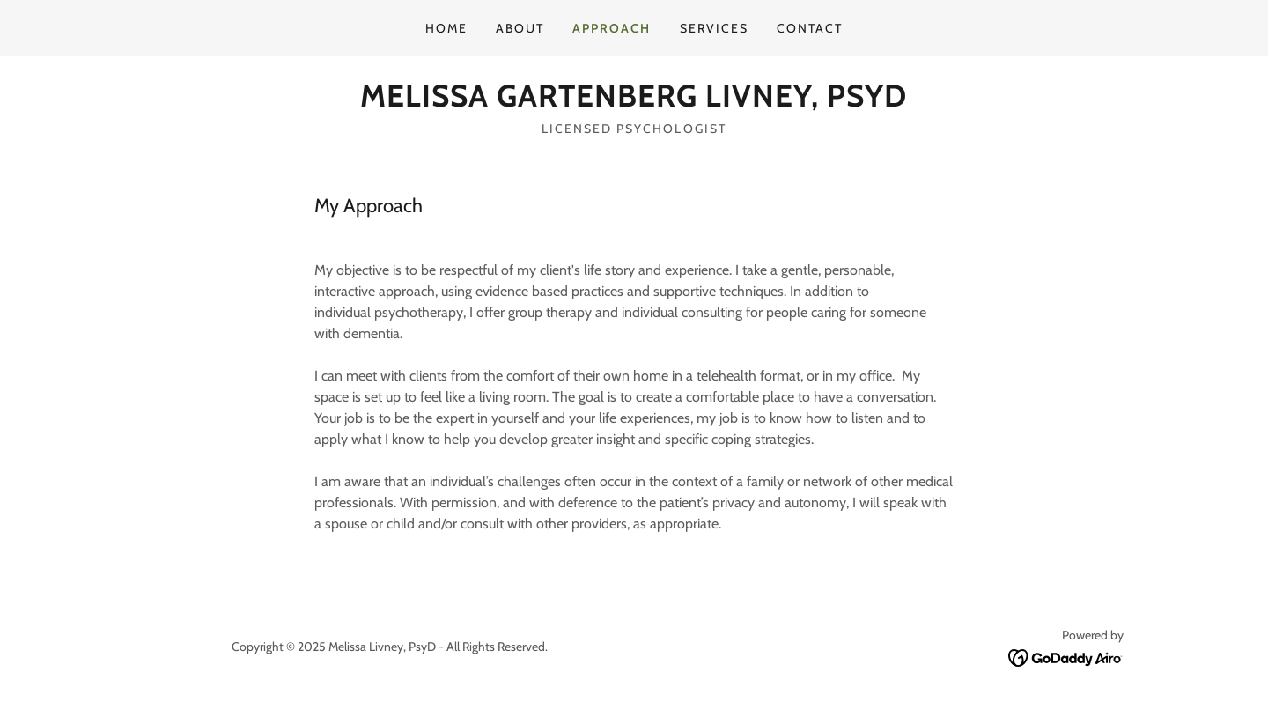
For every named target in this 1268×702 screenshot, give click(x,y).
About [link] (520, 28)
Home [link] (446, 28)
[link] (633, 101)
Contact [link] (810, 28)
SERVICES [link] (714, 28)
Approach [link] (611, 28)
